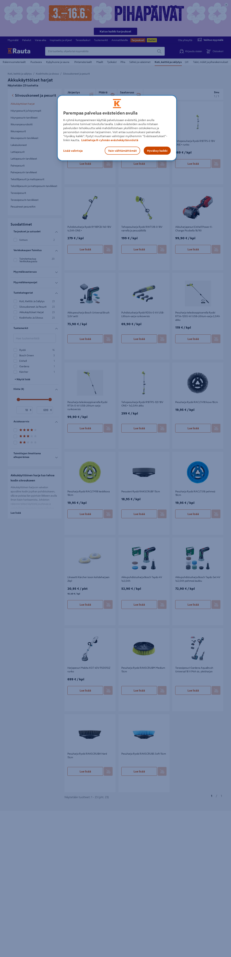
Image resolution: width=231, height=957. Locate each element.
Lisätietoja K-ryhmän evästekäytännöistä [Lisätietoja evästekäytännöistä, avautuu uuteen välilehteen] (109, 140)
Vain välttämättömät (122, 150)
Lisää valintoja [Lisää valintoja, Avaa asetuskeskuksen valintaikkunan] (73, 150)
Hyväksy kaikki (157, 150)
